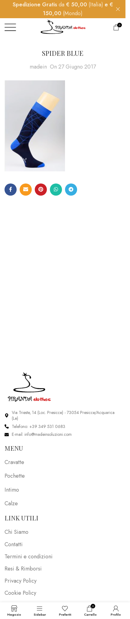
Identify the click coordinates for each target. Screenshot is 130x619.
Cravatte (14, 462)
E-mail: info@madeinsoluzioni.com (42, 434)
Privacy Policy (21, 581)
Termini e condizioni (29, 556)
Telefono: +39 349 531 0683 (38, 426)
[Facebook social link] (11, 189)
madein (38, 67)
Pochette (15, 476)
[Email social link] (26, 189)
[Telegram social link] (71, 189)
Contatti (14, 544)
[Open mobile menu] (10, 27)
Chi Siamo (16, 532)
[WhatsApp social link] (56, 189)
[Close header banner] (117, 9)
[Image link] (29, 386)
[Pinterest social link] (41, 189)
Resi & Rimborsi (23, 569)
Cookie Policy (20, 593)
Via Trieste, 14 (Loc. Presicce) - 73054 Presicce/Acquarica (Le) (63, 415)
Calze (11, 503)
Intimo (12, 490)
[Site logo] (63, 28)
